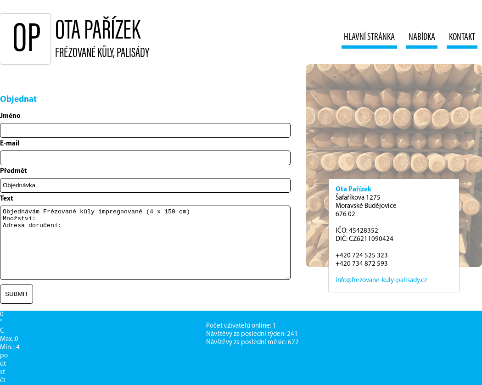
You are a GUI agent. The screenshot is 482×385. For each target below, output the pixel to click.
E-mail (9, 143)
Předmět (13, 171)
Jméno (10, 116)
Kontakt (462, 37)
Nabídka (422, 37)
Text (6, 198)
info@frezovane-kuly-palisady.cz (381, 280)
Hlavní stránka (369, 37)
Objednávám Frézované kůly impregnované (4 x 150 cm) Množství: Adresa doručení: (145, 243)
